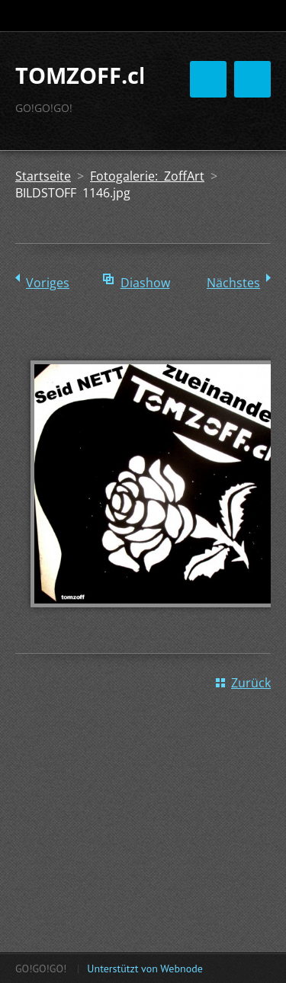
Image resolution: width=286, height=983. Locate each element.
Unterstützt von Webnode (144, 968)
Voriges (47, 282)
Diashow (145, 282)
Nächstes (233, 282)
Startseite (43, 176)
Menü (252, 79)
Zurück (251, 682)
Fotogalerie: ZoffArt (147, 176)
